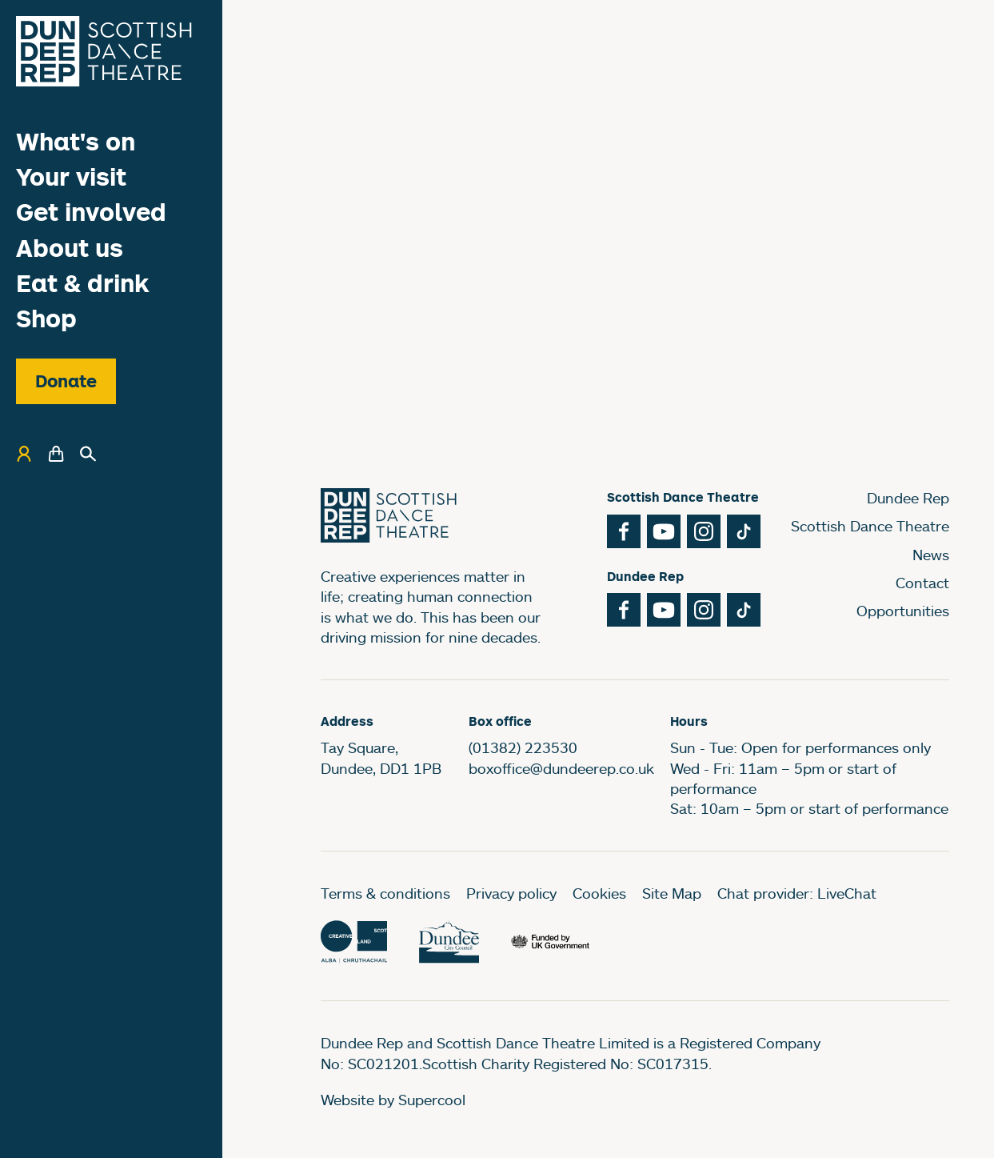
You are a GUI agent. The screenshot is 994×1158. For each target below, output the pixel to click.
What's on (75, 141)
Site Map (671, 893)
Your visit (71, 176)
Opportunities (902, 610)
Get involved (91, 211)
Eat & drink (83, 283)
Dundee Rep (908, 498)
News (930, 554)
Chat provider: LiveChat (796, 893)
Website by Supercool (393, 1099)
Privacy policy (511, 893)
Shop (46, 318)
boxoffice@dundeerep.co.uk (561, 768)
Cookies (599, 893)
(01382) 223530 (523, 747)
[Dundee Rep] (104, 51)
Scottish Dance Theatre (870, 526)
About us (69, 247)
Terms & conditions (385, 893)
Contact (922, 582)
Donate (66, 381)
